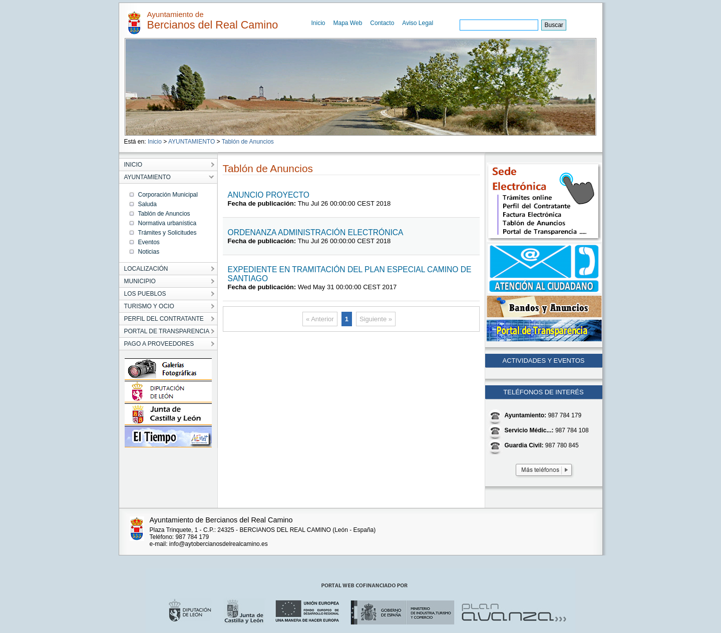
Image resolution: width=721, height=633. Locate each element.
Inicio (318, 23)
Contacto (382, 23)
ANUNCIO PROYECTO (268, 195)
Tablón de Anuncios (248, 141)
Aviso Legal (417, 23)
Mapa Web (348, 23)
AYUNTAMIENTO (191, 141)
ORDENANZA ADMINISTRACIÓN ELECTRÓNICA (316, 232)
